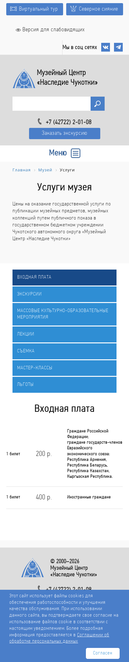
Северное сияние (94, 9)
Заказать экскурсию (64, 133)
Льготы (25, 384)
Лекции (25, 334)
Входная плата (34, 277)
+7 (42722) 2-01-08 (69, 122)
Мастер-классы (34, 368)
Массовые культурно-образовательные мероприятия (62, 314)
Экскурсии (29, 294)
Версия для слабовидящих (50, 30)
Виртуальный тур (34, 9)
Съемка (26, 351)
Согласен (102, 653)
